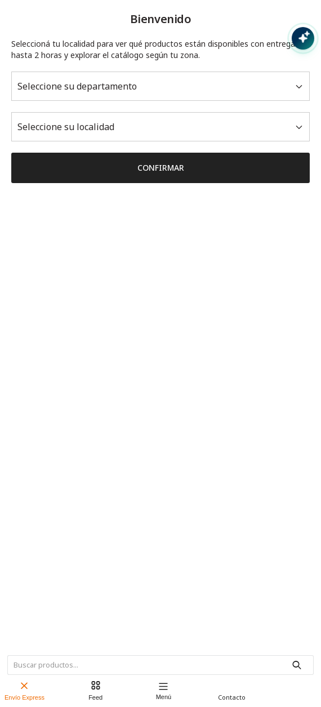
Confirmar (160, 167)
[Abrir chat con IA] (303, 38)
